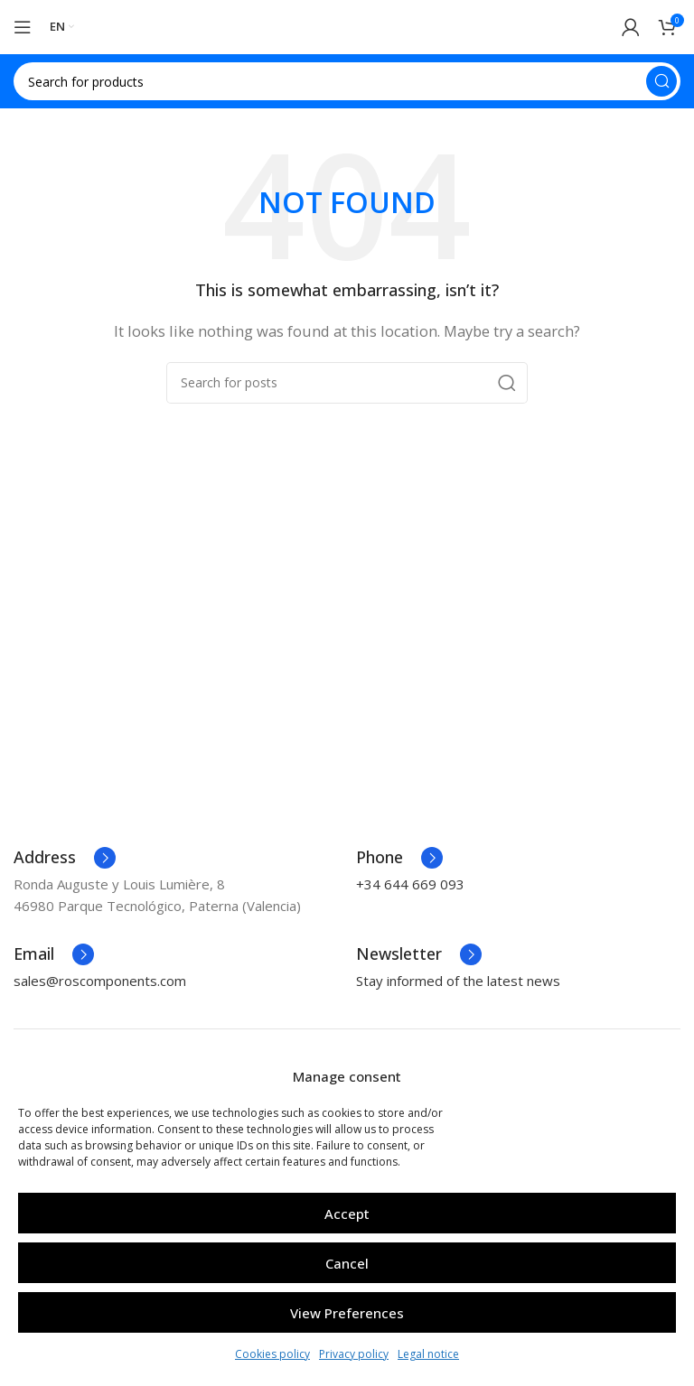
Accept (347, 1214)
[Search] (347, 81)
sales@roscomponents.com (100, 981)
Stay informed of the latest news (458, 981)
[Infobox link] (65, 858)
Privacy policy (354, 1354)
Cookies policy (272, 1354)
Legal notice (428, 1354)
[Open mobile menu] (23, 27)
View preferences (347, 1313)
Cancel (347, 1263)
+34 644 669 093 (410, 884)
